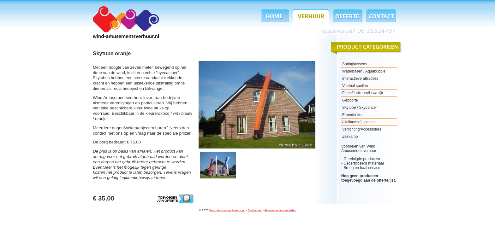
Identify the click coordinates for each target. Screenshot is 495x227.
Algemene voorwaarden (280, 210)
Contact (380, 19)
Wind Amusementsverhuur (126, 22)
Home (276, 19)
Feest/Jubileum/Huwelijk (362, 93)
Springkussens (354, 64)
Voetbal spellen (355, 86)
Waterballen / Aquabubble (363, 71)
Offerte (347, 19)
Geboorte (350, 100)
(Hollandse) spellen (358, 122)
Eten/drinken (352, 115)
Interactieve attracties (360, 78)
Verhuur (311, 19)
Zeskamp (350, 136)
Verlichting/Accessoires (361, 129)
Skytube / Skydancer (359, 107)
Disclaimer (255, 210)
